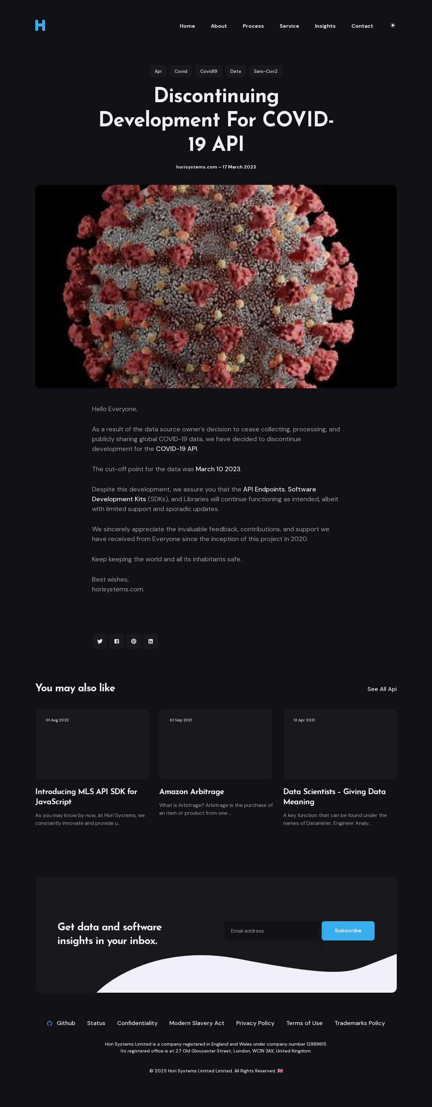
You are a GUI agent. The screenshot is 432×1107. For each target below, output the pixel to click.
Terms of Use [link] (304, 1023)
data (235, 71)
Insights (325, 26)
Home (187, 26)
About (219, 26)
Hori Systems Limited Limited (200, 1071)
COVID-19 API (176, 448)
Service (289, 26)
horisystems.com (196, 167)
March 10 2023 (218, 469)
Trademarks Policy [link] (359, 1023)
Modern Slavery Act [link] (196, 1023)
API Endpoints (264, 489)
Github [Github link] (61, 1023)
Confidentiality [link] (137, 1023)
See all (382, 689)
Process (253, 26)
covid (181, 71)
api (158, 71)
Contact (362, 26)
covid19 (208, 71)
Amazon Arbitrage (191, 792)
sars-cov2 (266, 71)
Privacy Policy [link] (255, 1023)
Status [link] (96, 1023)
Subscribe (348, 930)
